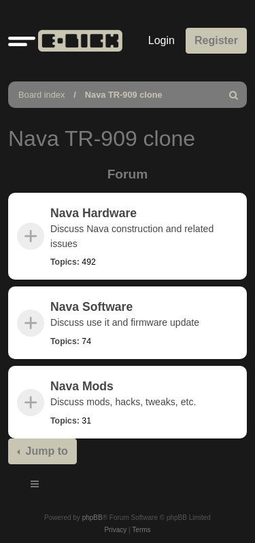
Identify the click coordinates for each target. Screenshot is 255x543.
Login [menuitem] (161, 40)
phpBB (92, 517)
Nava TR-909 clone (124, 95)
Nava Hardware (93, 213)
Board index (41, 95)
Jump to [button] (45, 451)
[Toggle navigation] (35, 486)
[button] (21, 40)
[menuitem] (234, 95)
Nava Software (91, 307)
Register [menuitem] (216, 40)
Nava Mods (82, 386)
